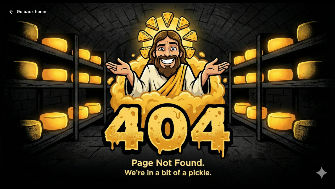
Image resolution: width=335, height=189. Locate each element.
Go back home (27, 12)
